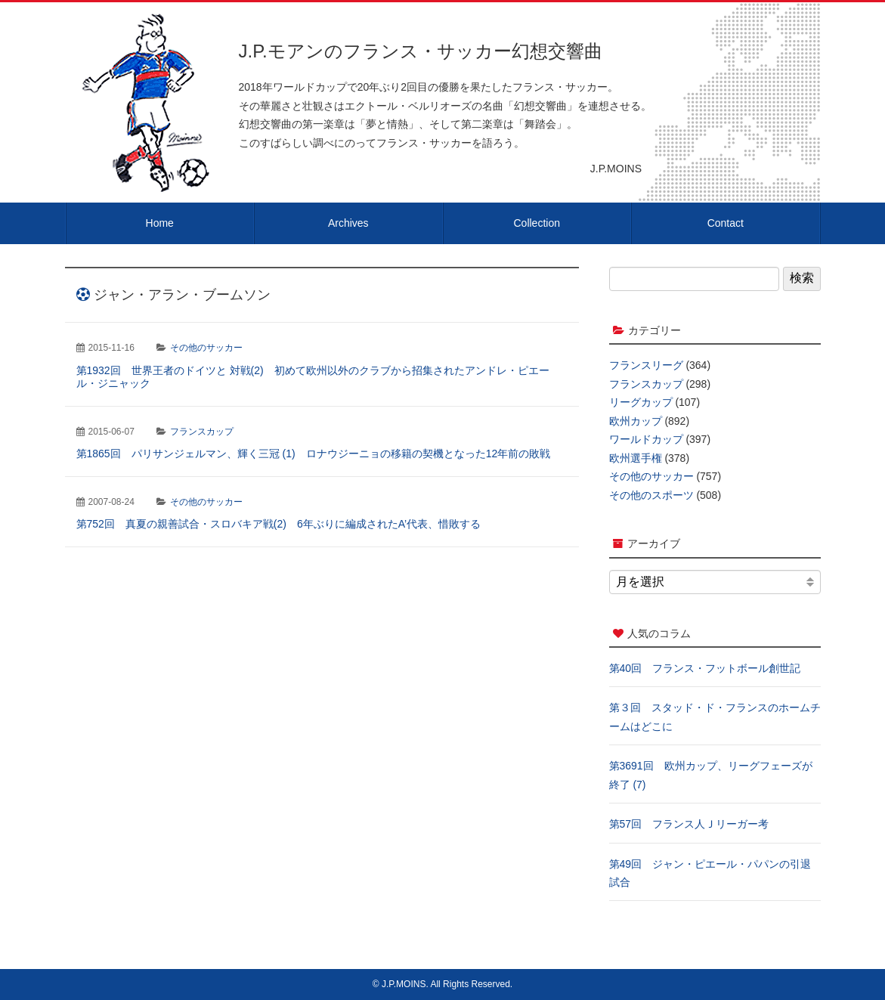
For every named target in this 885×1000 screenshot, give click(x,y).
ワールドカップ (646, 439)
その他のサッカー (206, 347)
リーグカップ (641, 402)
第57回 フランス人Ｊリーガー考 (689, 824)
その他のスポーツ (651, 495)
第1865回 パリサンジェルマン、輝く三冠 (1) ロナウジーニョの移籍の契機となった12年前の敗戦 (313, 453)
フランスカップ (202, 431)
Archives (348, 223)
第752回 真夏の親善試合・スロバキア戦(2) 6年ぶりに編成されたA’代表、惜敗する (278, 524)
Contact (725, 223)
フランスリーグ (646, 365)
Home (160, 223)
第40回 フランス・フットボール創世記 (705, 668)
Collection (537, 223)
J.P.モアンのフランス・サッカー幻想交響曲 (420, 51)
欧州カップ (635, 421)
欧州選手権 (635, 458)
